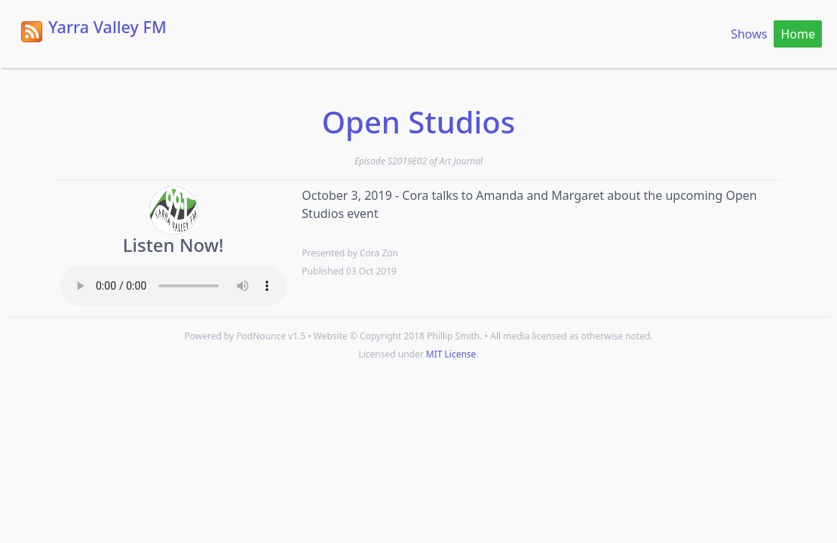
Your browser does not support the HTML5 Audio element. (173, 285)
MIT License (451, 354)
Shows (749, 34)
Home (797, 34)
